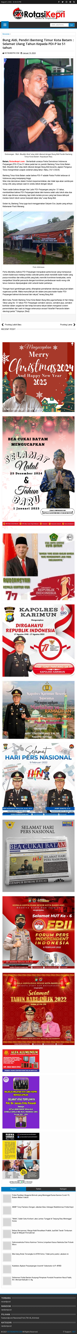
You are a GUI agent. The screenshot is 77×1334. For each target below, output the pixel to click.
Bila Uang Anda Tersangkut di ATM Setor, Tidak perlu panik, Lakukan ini (40, 1254)
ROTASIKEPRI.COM (14, 1332)
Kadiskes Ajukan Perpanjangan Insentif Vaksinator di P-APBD (36, 1266)
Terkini (38, 1189)
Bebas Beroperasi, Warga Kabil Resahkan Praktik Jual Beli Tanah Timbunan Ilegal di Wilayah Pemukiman (42, 1231)
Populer (14, 1189)
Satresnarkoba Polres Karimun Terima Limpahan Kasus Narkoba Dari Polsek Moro (42, 1243)
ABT (74, 1332)
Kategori (63, 1189)
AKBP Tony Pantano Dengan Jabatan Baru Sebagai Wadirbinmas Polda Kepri (43, 1207)
